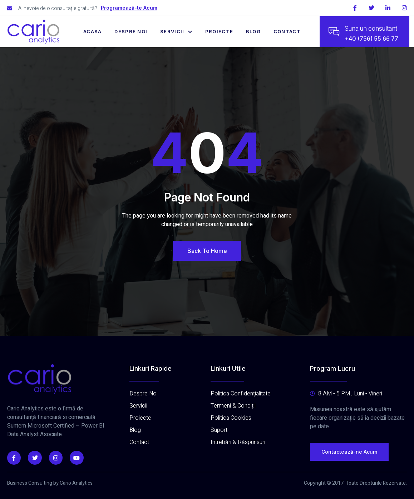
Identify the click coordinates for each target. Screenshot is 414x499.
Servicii (176, 31)
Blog (253, 31)
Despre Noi (130, 31)
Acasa (92, 31)
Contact (287, 31)
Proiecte (219, 31)
